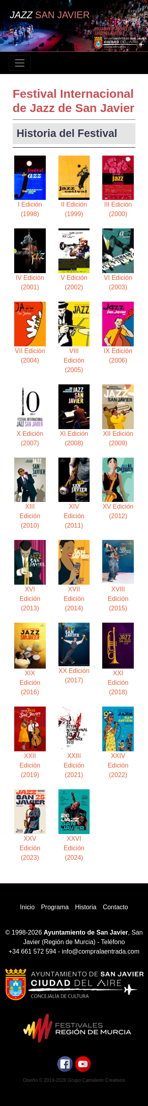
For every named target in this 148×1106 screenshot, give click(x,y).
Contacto (115, 907)
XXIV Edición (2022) (118, 742)
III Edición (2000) (118, 187)
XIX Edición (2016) (30, 659)
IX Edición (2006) (118, 333)
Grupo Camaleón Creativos (96, 1080)
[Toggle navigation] (20, 63)
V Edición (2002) (74, 259)
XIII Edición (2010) (30, 493)
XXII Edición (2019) (30, 742)
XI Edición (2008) (74, 415)
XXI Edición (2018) (118, 659)
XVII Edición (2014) (74, 576)
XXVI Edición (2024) (74, 825)
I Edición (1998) (30, 187)
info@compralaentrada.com (101, 951)
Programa (55, 907)
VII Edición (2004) (30, 333)
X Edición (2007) (30, 415)
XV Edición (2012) (118, 489)
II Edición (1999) (74, 187)
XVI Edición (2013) (30, 576)
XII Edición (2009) (118, 415)
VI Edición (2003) (118, 259)
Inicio (27, 907)
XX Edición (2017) (74, 653)
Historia (85, 907)
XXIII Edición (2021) (74, 742)
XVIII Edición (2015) (118, 576)
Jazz (50, 15)
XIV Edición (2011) (74, 493)
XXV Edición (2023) (30, 825)
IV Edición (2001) (30, 259)
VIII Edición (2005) (74, 337)
